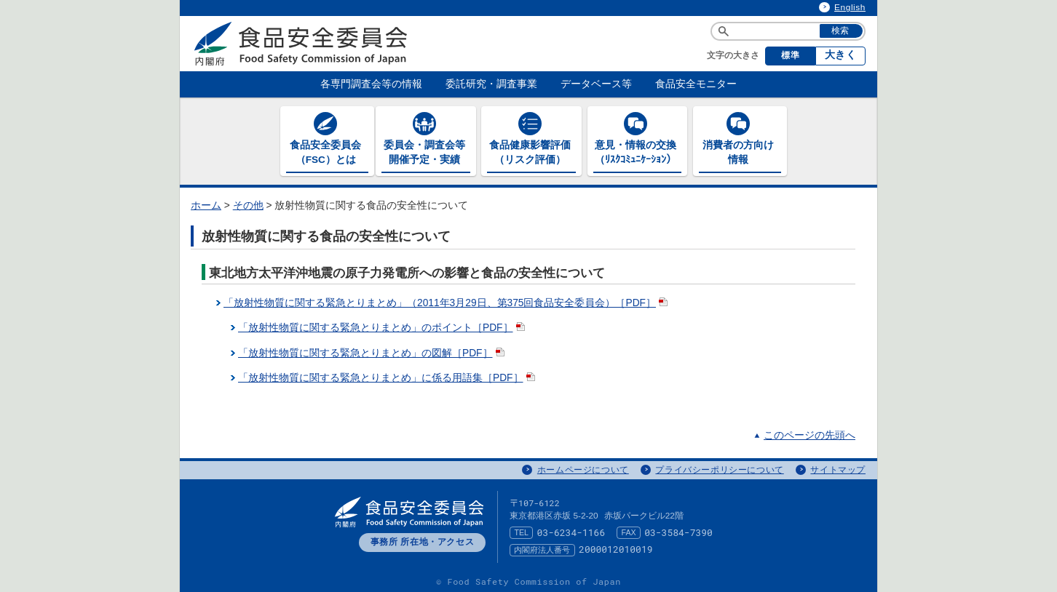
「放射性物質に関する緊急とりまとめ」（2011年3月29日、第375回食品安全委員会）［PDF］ (446, 300)
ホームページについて (583, 467)
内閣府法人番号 (542, 547)
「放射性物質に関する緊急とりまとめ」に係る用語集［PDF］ (388, 375)
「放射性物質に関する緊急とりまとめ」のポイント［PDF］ (383, 325)
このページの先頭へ (809, 433)
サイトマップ (838, 467)
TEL (521, 530)
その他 (248, 203)
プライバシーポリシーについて (719, 467)
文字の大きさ (733, 55)
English (850, 7)
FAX (629, 530)
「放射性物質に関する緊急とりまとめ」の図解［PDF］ (372, 350)
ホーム (206, 203)
